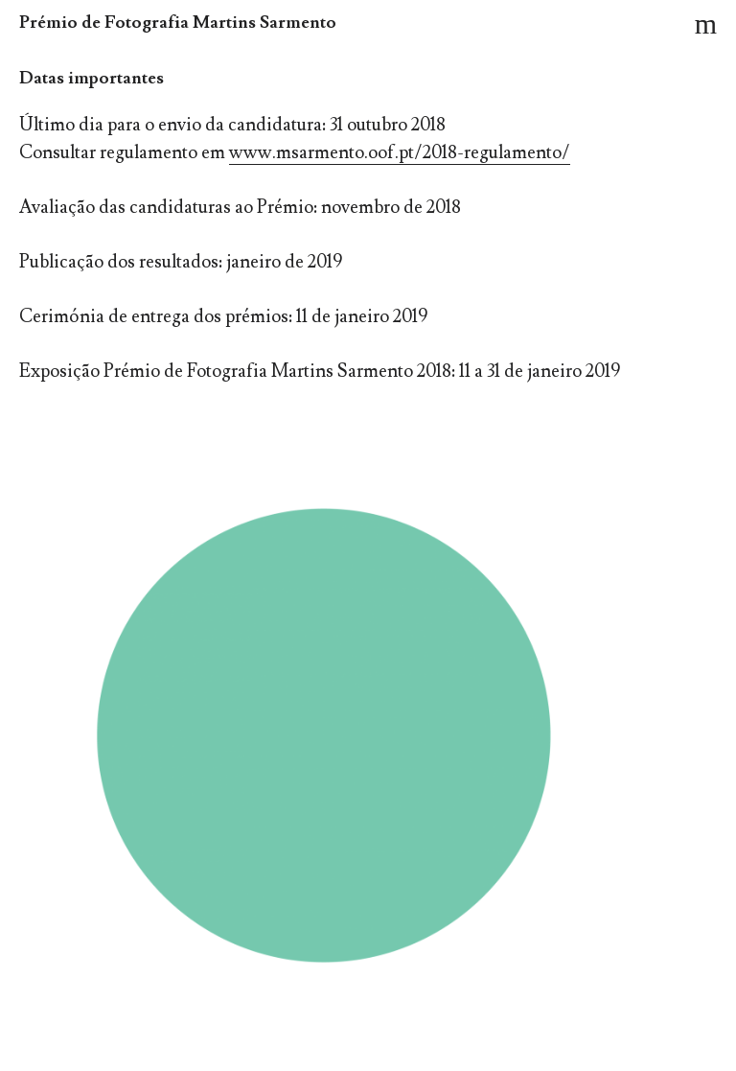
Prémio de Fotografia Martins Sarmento (177, 23)
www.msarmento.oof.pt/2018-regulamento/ (399, 152)
